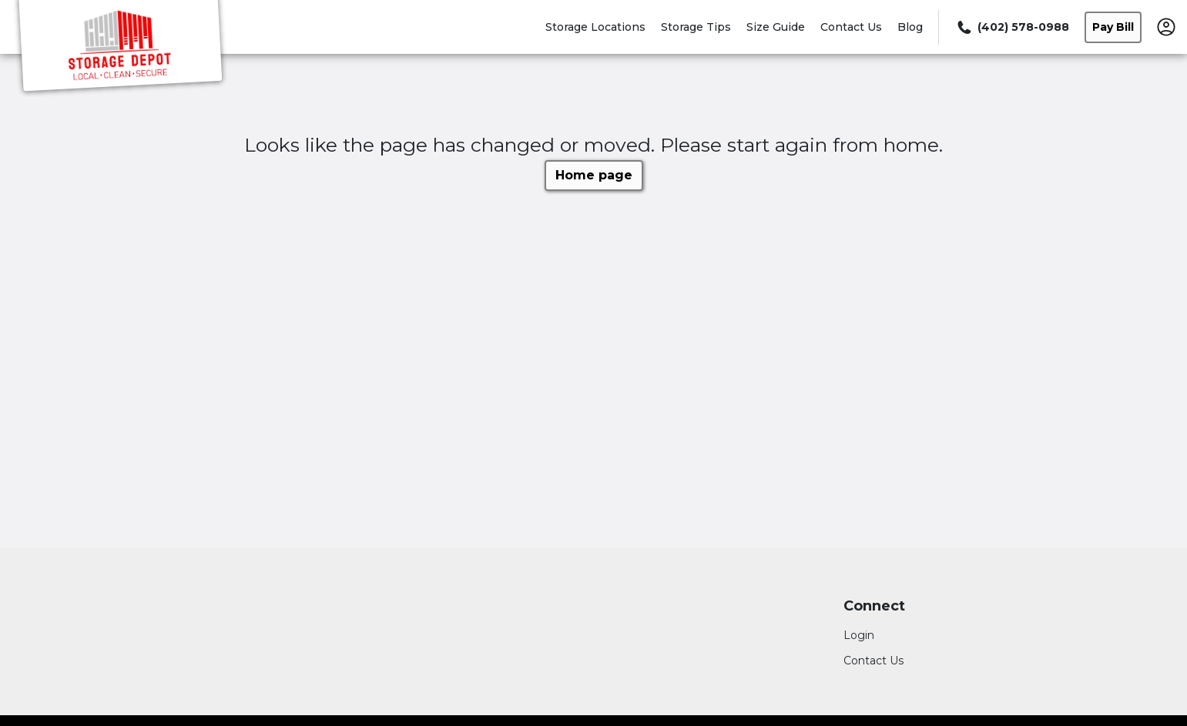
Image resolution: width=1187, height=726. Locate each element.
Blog (910, 27)
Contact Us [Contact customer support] (873, 660)
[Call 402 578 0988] (1011, 27)
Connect (874, 606)
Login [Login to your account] (858, 635)
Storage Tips (696, 27)
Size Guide (775, 27)
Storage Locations (595, 27)
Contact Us (851, 27)
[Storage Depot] (120, 48)
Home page (593, 175)
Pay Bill (1113, 27)
